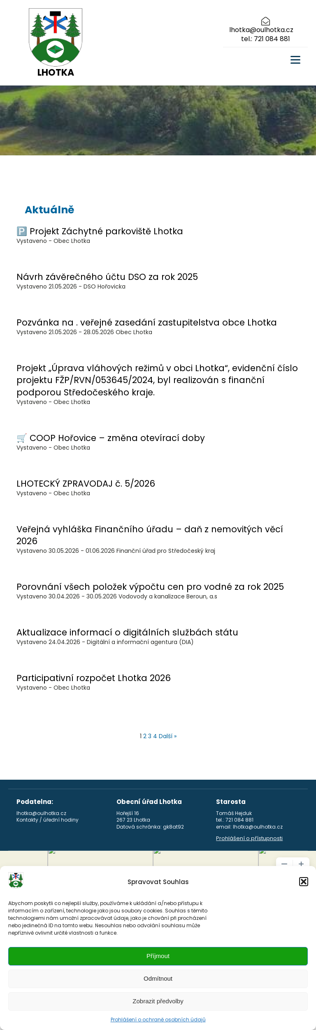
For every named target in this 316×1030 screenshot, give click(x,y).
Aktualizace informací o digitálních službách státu (127, 632)
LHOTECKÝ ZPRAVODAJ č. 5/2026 (85, 484)
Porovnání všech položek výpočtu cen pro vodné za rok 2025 (150, 587)
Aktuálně (49, 210)
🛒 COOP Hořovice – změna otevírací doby (110, 438)
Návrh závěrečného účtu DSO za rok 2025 (107, 277)
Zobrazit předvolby (157, 1001)
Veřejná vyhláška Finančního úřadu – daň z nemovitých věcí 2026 (149, 535)
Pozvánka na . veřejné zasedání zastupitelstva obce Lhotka (146, 322)
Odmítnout (158, 978)
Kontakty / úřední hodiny (47, 820)
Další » (168, 736)
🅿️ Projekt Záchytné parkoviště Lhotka (99, 231)
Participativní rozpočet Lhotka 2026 (93, 678)
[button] (304, 882)
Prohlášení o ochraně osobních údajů (158, 1019)
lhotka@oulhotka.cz (261, 30)
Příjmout (158, 955)
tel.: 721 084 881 (265, 39)
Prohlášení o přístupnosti (249, 838)
